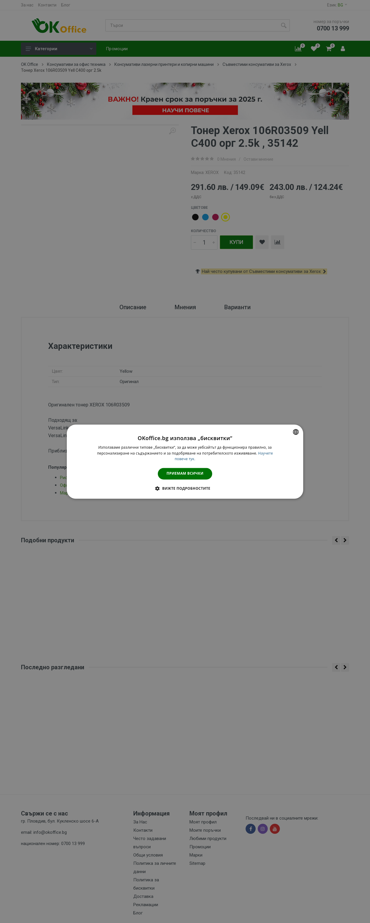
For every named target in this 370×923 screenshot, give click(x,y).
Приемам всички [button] (185, 473)
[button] (185, 488)
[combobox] (296, 432)
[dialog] (185, 461)
